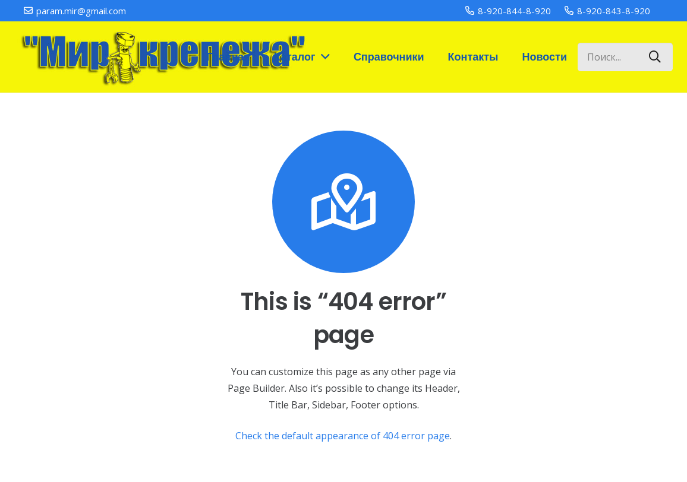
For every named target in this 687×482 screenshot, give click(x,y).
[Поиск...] (625, 57)
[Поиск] (655, 57)
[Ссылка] (161, 57)
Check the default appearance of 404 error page (342, 435)
